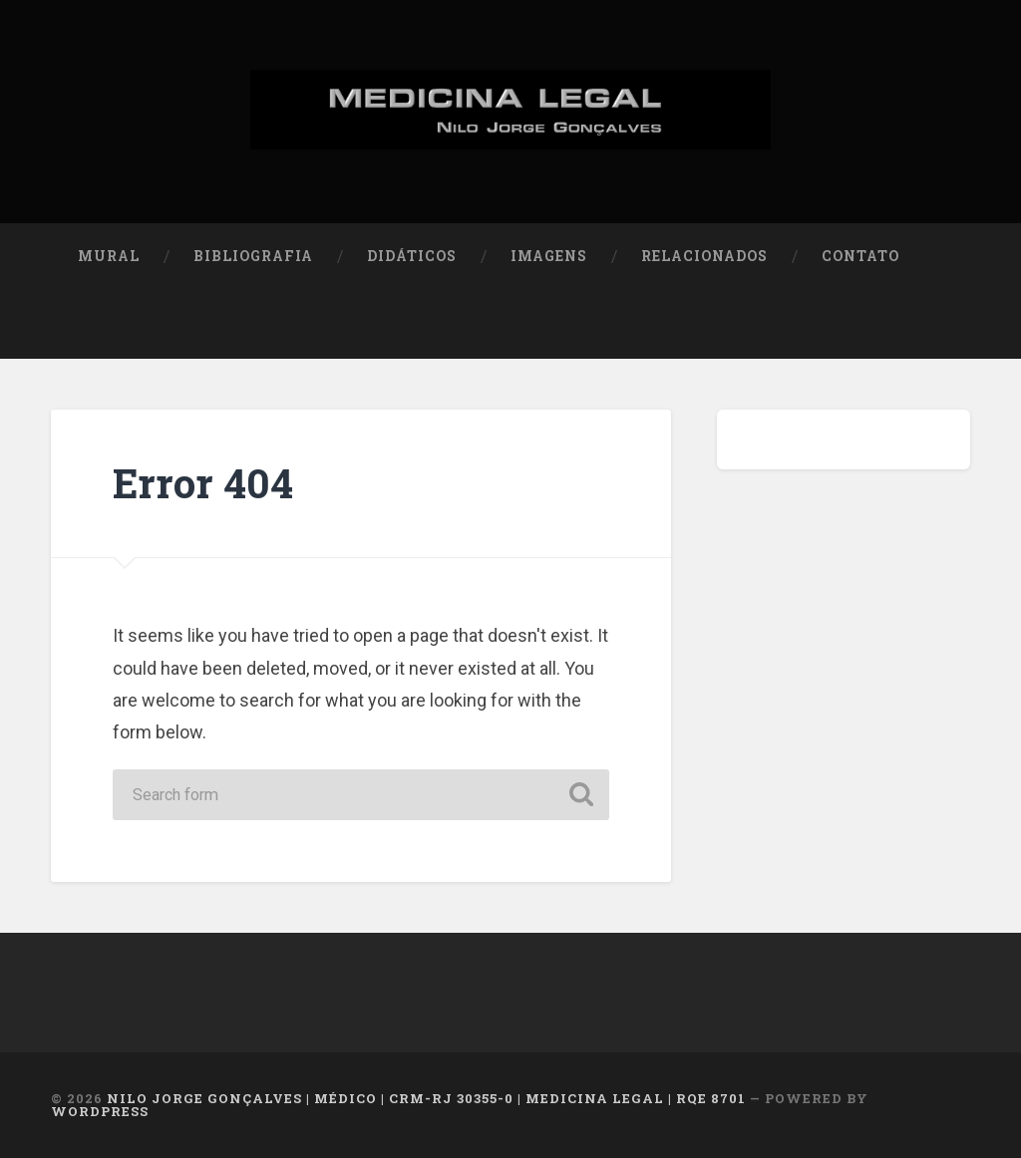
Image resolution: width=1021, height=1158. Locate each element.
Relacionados (704, 256)
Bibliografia (253, 256)
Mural (109, 256)
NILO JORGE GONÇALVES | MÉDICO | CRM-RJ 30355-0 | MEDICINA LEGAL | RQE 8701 (426, 1098)
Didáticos (412, 256)
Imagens (548, 256)
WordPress (100, 1111)
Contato (860, 256)
